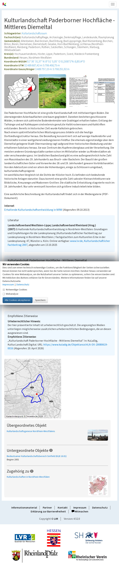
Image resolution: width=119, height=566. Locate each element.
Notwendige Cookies (15, 289)
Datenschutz (100, 508)
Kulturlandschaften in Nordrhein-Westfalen (28, 477)
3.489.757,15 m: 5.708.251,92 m (52, 69)
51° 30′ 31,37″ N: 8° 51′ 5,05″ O (43, 61)
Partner (47, 508)
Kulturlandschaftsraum (34, 33)
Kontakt (63, 508)
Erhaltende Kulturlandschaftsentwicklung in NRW (33, 210)
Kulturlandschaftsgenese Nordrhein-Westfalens (31, 431)
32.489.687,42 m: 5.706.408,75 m (42, 65)
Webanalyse (10, 294)
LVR (56, 519)
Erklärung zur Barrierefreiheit (48, 511)
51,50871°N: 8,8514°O (73, 61)
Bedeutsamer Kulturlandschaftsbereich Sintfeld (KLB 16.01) (37, 456)
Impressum (79, 508)
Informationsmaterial (24, 508)
